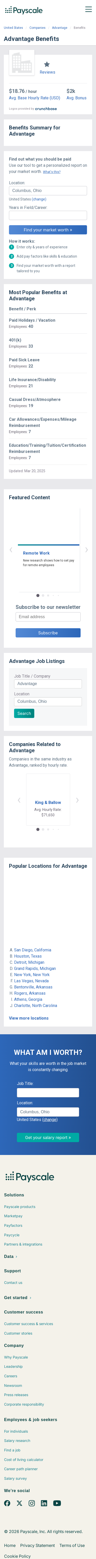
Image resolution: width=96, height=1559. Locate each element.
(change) (39, 199)
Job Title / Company (32, 676)
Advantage (59, 28)
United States (13, 28)
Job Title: (25, 1083)
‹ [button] (42, 549)
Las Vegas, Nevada (31, 980)
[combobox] (48, 190)
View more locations (29, 1018)
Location (21, 693)
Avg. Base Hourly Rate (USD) (34, 97)
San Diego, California (32, 950)
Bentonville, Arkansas (33, 987)
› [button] (54, 549)
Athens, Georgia (28, 999)
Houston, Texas (28, 956)
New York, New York (32, 974)
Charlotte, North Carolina (35, 1005)
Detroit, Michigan (29, 962)
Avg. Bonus (77, 97)
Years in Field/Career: (28, 207)
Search (24, 713)
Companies (37, 28)
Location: (17, 182)
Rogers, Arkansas (30, 993)
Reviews (47, 72)
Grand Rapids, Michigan (35, 968)
